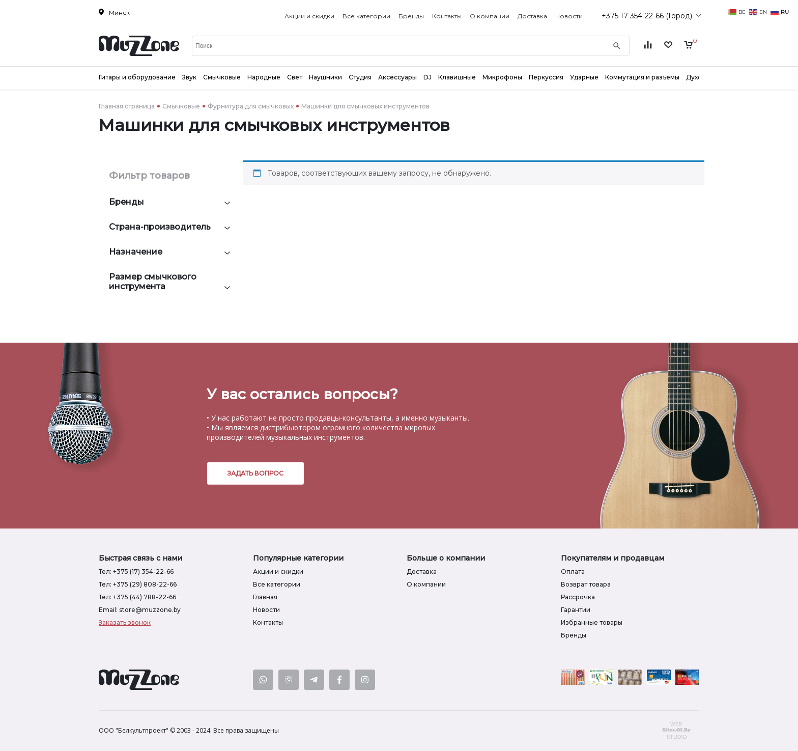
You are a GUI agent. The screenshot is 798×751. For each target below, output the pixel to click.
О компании (489, 16)
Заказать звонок (125, 622)
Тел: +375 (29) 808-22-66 (138, 584)
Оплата (573, 571)
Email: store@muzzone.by (140, 610)
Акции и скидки (309, 16)
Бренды (411, 16)
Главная (265, 597)
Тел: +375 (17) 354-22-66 (136, 571)
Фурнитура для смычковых (251, 106)
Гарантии (575, 610)
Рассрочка (578, 597)
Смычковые (181, 106)
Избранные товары (591, 622)
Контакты (447, 16)
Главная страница (127, 106)
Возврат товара (586, 584)
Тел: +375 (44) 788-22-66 (137, 597)
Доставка (532, 16)
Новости (569, 16)
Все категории (366, 16)
